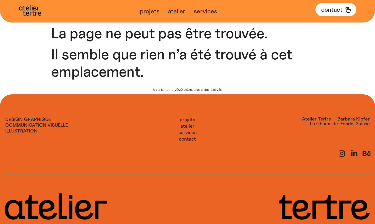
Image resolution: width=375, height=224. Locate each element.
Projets (150, 11)
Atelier (176, 11)
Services (205, 11)
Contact (187, 139)
